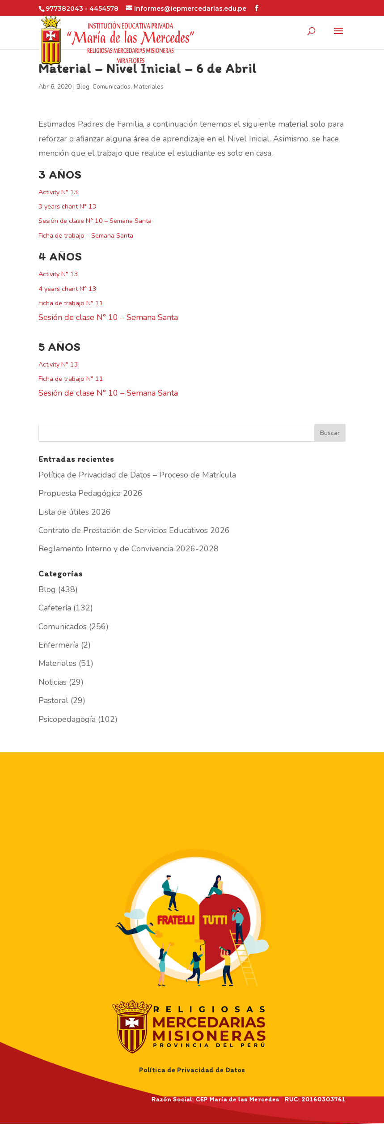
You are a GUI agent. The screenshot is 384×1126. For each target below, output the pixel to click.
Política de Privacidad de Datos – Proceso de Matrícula (137, 474)
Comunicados (112, 86)
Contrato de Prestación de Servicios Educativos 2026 (134, 530)
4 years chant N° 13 (67, 288)
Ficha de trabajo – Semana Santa (85, 235)
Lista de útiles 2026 (74, 512)
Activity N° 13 (58, 192)
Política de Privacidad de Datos (192, 1070)
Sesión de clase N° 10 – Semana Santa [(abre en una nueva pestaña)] (95, 220)
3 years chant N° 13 (67, 206)
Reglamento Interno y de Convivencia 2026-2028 (128, 548)
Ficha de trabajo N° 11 (70, 303)
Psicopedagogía (67, 719)
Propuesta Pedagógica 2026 (90, 493)
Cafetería (54, 607)
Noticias (52, 682)
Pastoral (53, 700)
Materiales (149, 86)
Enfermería (58, 645)
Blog (82, 86)
